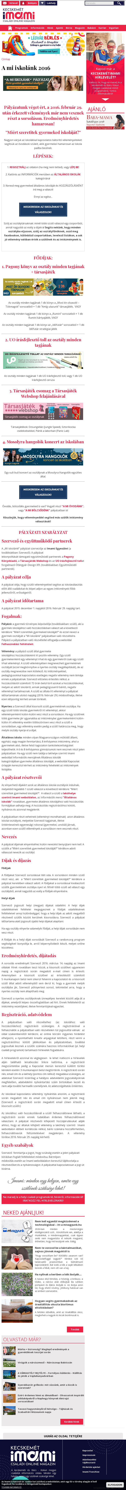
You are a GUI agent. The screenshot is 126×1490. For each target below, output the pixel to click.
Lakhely (51, 3)
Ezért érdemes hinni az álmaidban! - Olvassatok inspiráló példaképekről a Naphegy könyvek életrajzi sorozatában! (51, 1396)
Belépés (32, 3)
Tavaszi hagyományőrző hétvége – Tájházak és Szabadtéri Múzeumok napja (45, 1408)
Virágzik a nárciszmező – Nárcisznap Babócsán (45, 1360)
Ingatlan (114, 27)
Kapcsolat (87, 1448)
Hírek (50, 27)
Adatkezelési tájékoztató (89, 1459)
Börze (69, 27)
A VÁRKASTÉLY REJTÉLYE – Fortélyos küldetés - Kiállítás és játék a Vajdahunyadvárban (50, 1372)
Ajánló (59, 27)
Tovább (75, 1327)
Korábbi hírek (71, 1419)
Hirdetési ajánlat (91, 1465)
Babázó (91, 27)
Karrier (102, 27)
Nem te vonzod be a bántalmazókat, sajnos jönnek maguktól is (58, 1247)
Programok (21, 27)
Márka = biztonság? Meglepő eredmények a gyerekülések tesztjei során (43, 1349)
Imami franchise (90, 1469)
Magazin (80, 27)
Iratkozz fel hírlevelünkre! (43, 1198)
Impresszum (88, 1453)
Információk (37, 27)
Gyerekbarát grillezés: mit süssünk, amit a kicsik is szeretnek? (47, 1384)
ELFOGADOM (115, 1485)
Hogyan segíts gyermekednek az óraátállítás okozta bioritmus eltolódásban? (55, 1302)
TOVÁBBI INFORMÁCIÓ (12, 1487)
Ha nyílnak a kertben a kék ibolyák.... (58, 1272)
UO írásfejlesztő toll (66, 560)
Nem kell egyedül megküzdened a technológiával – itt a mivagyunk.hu (57, 1221)
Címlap (10, 28)
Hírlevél (13, 3)
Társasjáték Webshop (33, 560)
